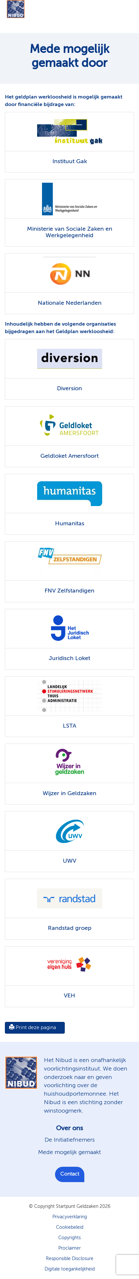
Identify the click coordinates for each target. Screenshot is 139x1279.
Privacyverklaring (69, 1217)
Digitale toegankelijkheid (70, 1269)
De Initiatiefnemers (70, 1140)
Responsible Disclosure (69, 1258)
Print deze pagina (32, 1027)
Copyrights (69, 1238)
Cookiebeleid (69, 1227)
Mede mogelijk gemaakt (69, 1152)
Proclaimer (69, 1248)
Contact (69, 1174)
